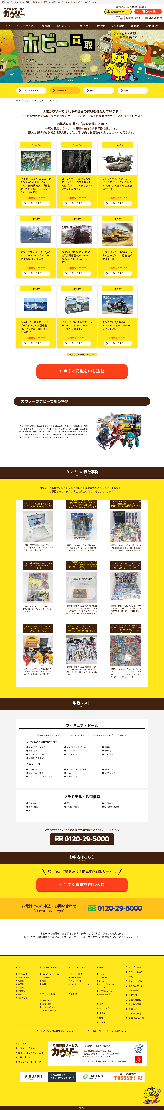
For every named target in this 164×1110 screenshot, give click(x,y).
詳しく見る (36, 203)
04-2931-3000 (113, 1053)
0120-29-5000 (107, 1056)
